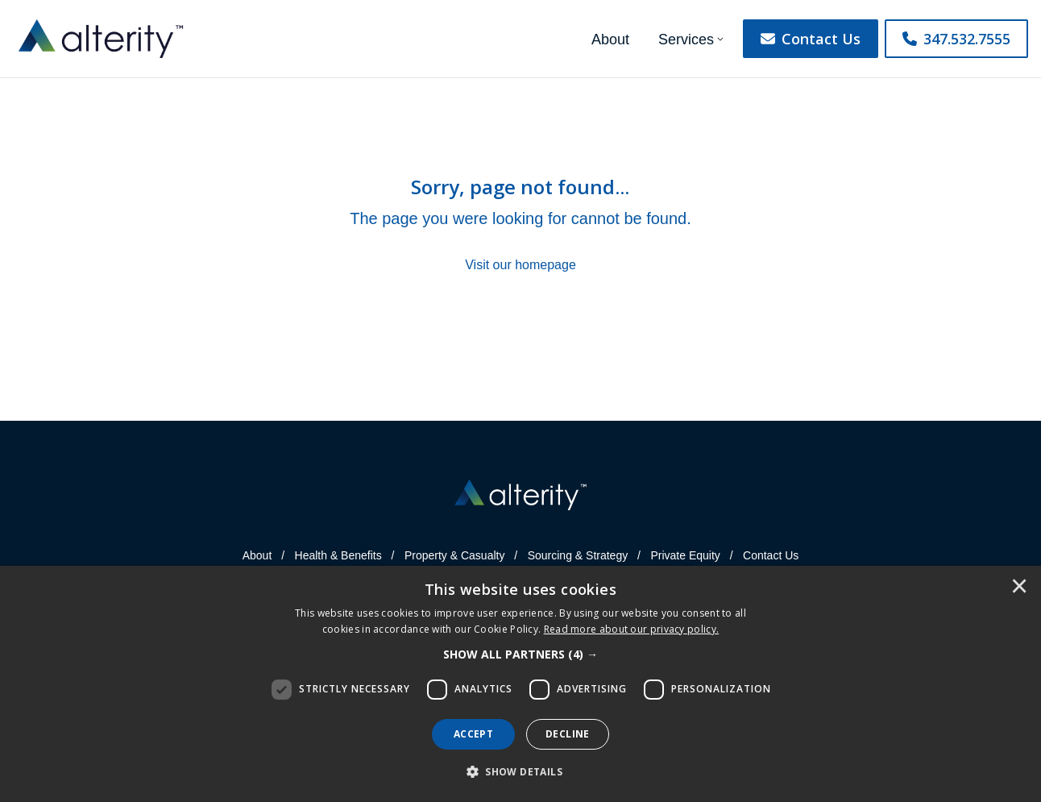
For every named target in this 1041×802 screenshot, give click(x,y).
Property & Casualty (454, 555)
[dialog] (520, 684)
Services (686, 39)
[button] (520, 654)
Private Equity (685, 555)
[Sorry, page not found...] (520, 225)
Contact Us (811, 38)
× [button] (1019, 587)
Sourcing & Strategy (578, 555)
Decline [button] (567, 734)
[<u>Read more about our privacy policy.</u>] (632, 629)
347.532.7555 (956, 38)
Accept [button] (473, 734)
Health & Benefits (338, 555)
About (610, 39)
